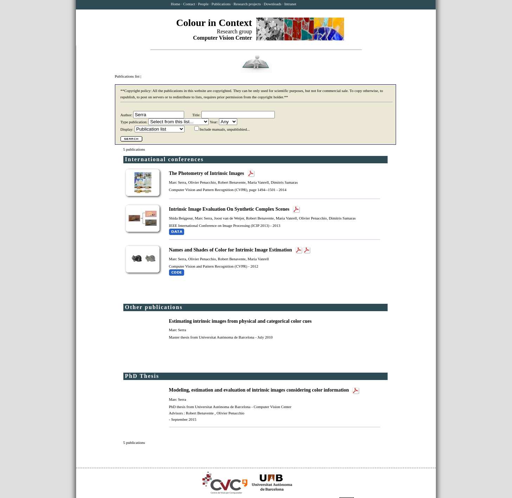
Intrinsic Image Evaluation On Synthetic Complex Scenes (230, 209)
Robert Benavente (232, 182)
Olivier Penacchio (202, 182)
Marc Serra (177, 182)
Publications (221, 4)
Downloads (272, 4)
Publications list (128, 76)
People (203, 4)
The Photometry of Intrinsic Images (207, 173)
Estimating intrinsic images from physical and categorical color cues (241, 321)
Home (175, 4)
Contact (189, 4)
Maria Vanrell (258, 182)
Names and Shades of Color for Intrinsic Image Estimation (231, 250)
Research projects (247, 4)
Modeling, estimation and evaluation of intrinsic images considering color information (259, 390)
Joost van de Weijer (229, 218)
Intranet (290, 4)
